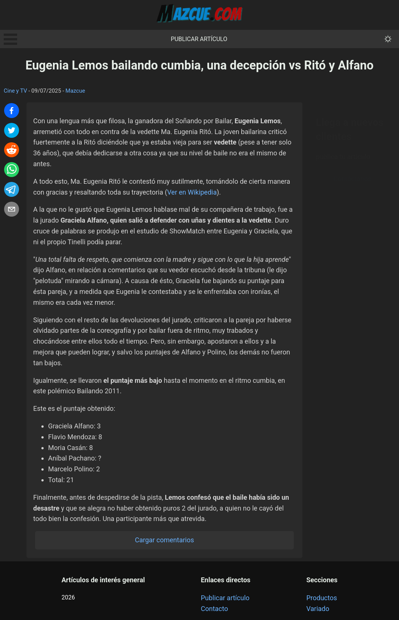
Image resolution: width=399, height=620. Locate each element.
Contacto (214, 609)
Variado (318, 609)
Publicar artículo (199, 39)
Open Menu (10, 39)
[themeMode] (388, 39)
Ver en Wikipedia (192, 192)
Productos (322, 598)
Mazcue (75, 90)
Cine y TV (15, 90)
